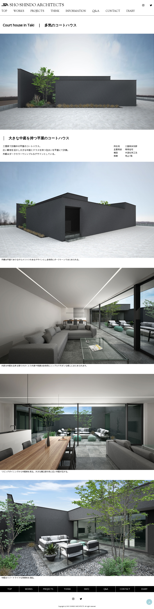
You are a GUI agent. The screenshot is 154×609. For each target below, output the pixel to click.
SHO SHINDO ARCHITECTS (32, 5)
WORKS (18, 11)
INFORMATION (76, 11)
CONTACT (113, 11)
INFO (86, 589)
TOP (4, 11)
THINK (55, 11)
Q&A (95, 11)
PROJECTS (37, 11)
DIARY (130, 11)
